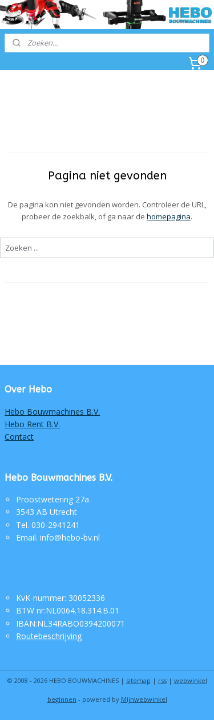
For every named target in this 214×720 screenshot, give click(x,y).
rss (162, 680)
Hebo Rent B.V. (32, 424)
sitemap (138, 680)
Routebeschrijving (49, 636)
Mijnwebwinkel (144, 699)
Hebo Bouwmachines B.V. (52, 411)
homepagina (169, 216)
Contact (19, 436)
